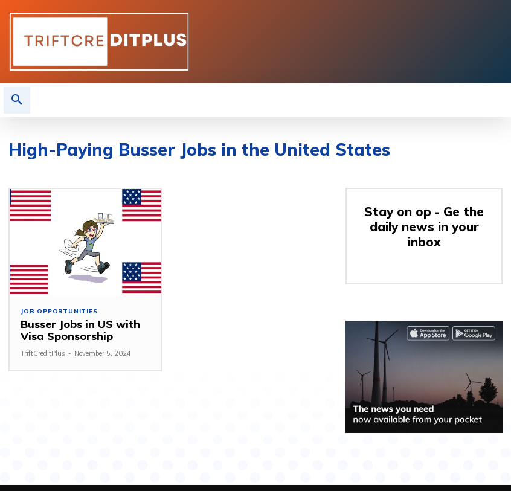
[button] (17, 100)
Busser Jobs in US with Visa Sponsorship (76, 330)
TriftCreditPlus (43, 353)
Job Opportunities (59, 312)
